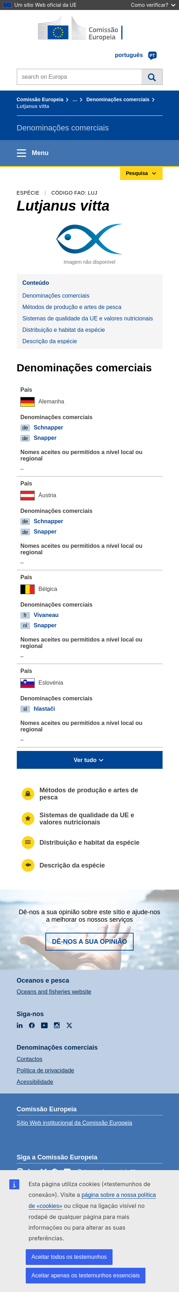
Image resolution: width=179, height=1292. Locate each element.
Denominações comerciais (118, 99)
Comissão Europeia (40, 99)
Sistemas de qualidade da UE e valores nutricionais (88, 318)
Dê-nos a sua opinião (89, 941)
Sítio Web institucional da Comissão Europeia (74, 1123)
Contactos (30, 1059)
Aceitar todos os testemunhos (69, 1257)
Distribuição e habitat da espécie (64, 330)
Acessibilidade (35, 1082)
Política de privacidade (45, 1070)
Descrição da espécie (50, 341)
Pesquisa (151, 76)
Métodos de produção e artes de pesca (72, 307)
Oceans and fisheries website (54, 992)
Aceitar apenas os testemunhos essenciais (85, 1275)
